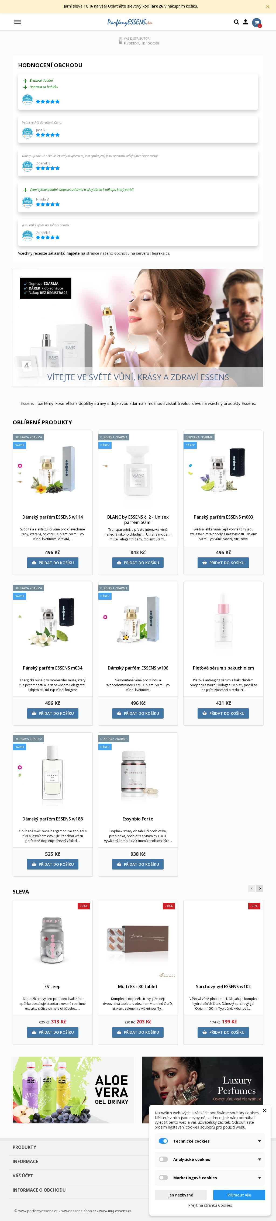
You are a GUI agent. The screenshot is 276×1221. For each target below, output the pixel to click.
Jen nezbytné (180, 1195)
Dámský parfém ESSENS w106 (138, 668)
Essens (27, 403)
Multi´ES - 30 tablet (138, 986)
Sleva (21, 891)
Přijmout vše (239, 1195)
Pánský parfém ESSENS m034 (52, 668)
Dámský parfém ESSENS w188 (52, 819)
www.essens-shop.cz (78, 1210)
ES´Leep (52, 986)
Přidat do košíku (53, 562)
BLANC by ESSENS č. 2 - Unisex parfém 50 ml (138, 520)
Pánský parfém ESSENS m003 (223, 517)
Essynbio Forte (138, 819)
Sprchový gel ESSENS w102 (223, 986)
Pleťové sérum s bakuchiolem (223, 668)
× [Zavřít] (268, 6)
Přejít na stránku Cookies (210, 1205)
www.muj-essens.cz (115, 1210)
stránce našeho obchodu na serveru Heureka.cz (127, 253)
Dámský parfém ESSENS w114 (52, 517)
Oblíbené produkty (42, 422)
